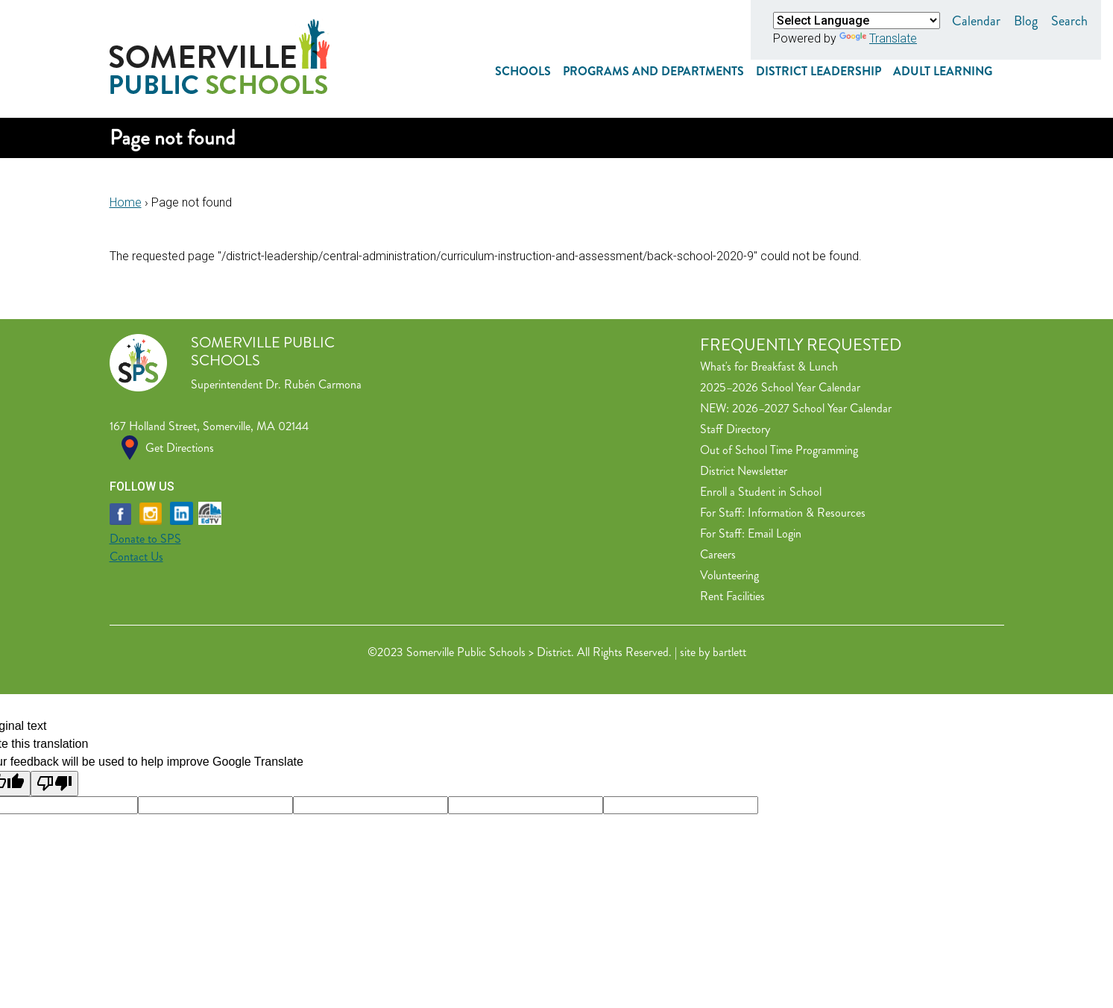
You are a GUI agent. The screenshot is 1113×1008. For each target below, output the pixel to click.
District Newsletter (743, 470)
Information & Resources (807, 512)
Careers (718, 554)
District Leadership (818, 71)
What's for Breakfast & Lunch (769, 366)
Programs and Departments (653, 71)
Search (1069, 21)
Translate (878, 38)
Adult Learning (942, 71)
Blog (1026, 21)
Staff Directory (735, 429)
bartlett (729, 652)
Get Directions (179, 447)
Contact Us (136, 556)
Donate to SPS (145, 538)
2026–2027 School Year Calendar (812, 408)
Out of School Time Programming (779, 450)
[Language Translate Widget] (856, 20)
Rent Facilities (732, 596)
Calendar (976, 21)
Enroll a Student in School (761, 491)
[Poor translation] (54, 783)
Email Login (774, 533)
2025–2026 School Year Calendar (780, 387)
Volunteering (729, 575)
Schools (523, 71)
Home (126, 202)
